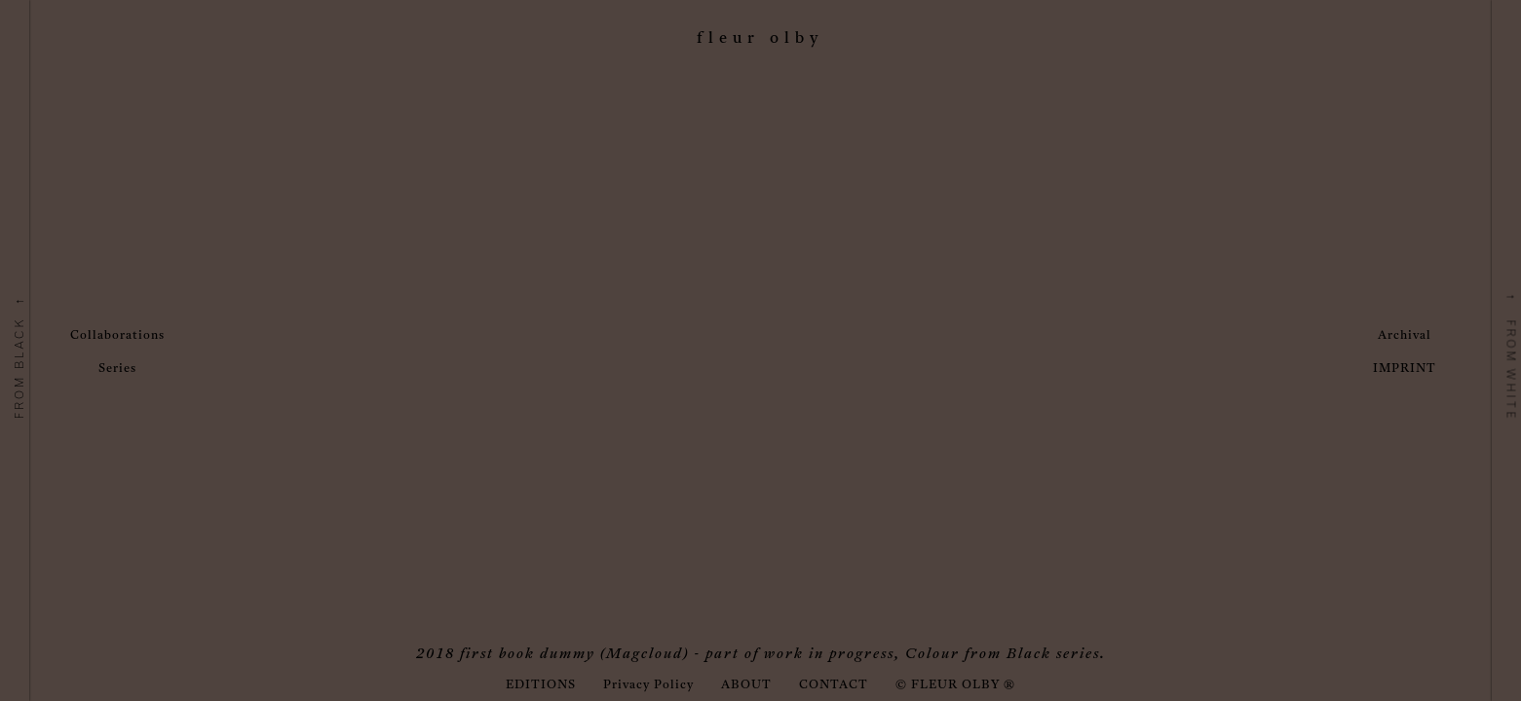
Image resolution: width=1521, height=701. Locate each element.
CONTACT (833, 685)
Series (117, 369)
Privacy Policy (648, 685)
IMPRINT (1404, 369)
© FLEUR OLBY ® (955, 685)
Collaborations (117, 336)
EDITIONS (541, 685)
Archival (1404, 336)
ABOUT (746, 685)
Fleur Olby (760, 39)
